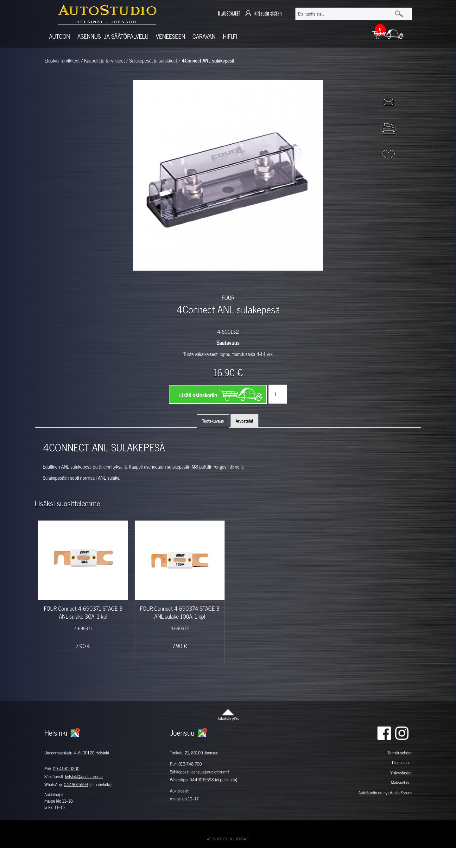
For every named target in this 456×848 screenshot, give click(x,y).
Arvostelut (244, 420)
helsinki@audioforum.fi (84, 776)
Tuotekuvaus (213, 420)
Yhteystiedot (401, 772)
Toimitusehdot (400, 752)
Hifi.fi (230, 36)
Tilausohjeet (401, 762)
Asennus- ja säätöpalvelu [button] (112, 36)
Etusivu (51, 60)
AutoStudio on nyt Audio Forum (385, 792)
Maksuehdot (401, 782)
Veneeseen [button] (170, 36)
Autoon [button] (59, 36)
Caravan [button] (204, 36)
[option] (154, 282)
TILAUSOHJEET (229, 13)
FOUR (228, 297)
